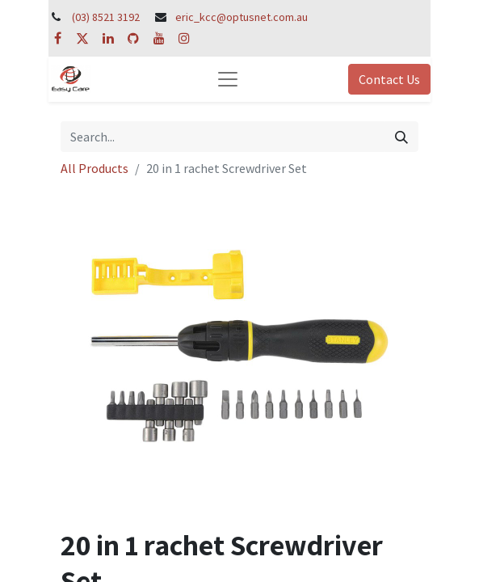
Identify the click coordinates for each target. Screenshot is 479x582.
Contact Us (389, 79)
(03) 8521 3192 (106, 17)
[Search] (401, 136)
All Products (94, 168)
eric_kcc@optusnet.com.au (241, 17)
